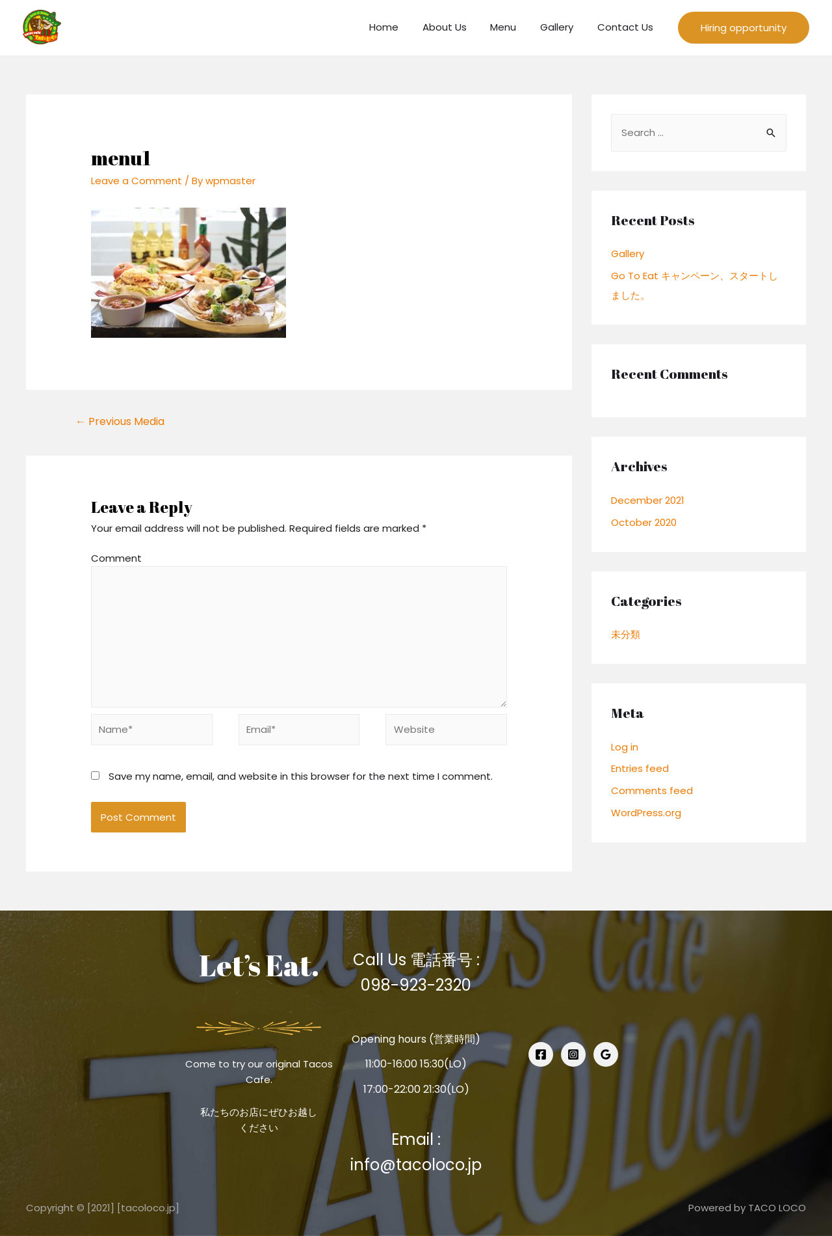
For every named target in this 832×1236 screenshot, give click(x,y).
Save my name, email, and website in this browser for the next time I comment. (301, 776)
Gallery (563, 27)
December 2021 (647, 500)
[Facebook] (540, 1054)
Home (403, 27)
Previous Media (119, 421)
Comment (116, 558)
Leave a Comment (136, 180)
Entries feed (640, 768)
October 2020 (644, 522)
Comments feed (652, 790)
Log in (624, 747)
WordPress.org (646, 812)
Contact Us (627, 27)
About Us (459, 27)
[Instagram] (573, 1054)
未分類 (625, 634)
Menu (514, 27)
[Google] (605, 1054)
